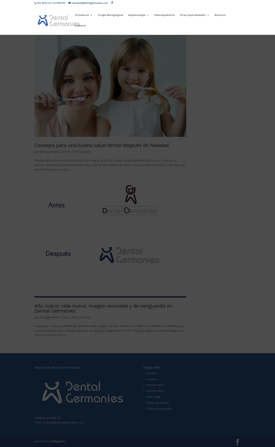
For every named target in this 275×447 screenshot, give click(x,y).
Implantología (136, 15)
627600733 (59, 3)
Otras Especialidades (193, 15)
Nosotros (220, 15)
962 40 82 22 (44, 3)
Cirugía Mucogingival (110, 15)
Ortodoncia (82, 15)
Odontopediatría (164, 15)
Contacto (80, 25)
